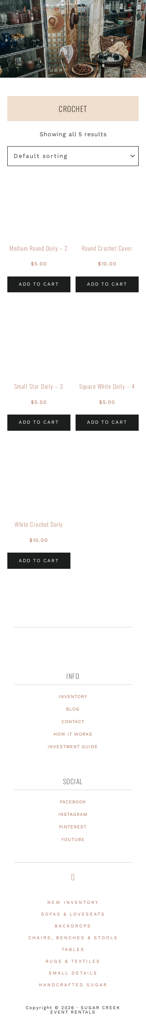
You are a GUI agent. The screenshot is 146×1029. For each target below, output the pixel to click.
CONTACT (73, 721)
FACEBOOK (73, 801)
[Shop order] (73, 156)
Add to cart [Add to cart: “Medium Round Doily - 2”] (39, 284)
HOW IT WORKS (73, 734)
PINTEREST (73, 826)
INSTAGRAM (72, 814)
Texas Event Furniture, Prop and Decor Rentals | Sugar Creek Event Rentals (73, 66)
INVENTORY (73, 696)
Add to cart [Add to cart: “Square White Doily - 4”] (107, 422)
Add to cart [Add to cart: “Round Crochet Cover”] (107, 284)
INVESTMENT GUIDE (73, 746)
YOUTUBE (73, 839)
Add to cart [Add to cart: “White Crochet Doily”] (39, 560)
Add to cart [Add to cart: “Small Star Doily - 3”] (39, 422)
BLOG (73, 709)
